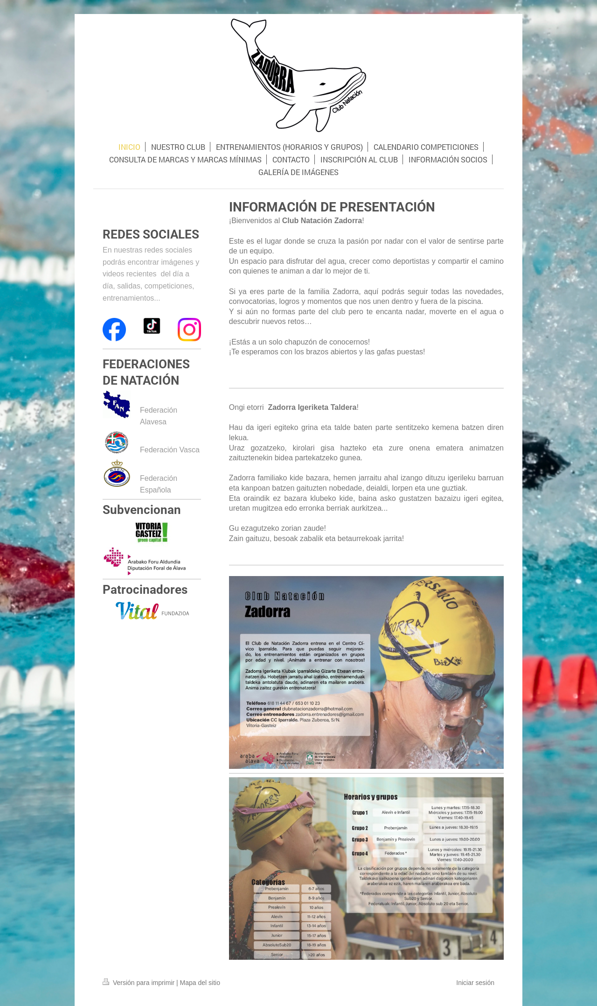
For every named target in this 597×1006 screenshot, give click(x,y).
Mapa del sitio (200, 982)
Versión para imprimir (139, 982)
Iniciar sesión (475, 982)
